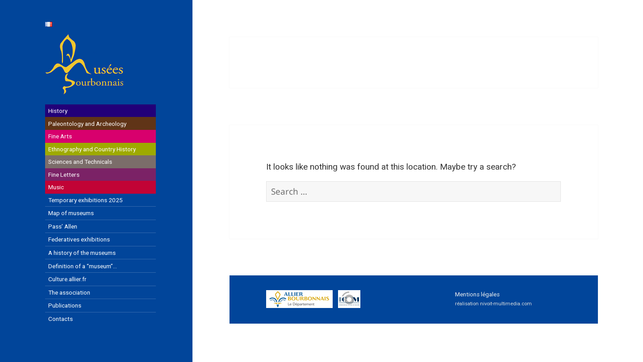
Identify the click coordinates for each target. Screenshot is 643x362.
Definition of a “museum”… (82, 266)
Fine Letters (63, 174)
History (57, 110)
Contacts (60, 318)
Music (56, 187)
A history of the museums (82, 252)
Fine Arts (60, 136)
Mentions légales (477, 294)
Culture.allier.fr (67, 279)
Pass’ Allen (62, 226)
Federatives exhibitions (79, 239)
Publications (64, 305)
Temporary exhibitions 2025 (85, 200)
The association (69, 292)
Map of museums (71, 212)
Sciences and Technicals (80, 161)
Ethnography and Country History (92, 149)
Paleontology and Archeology (87, 123)
